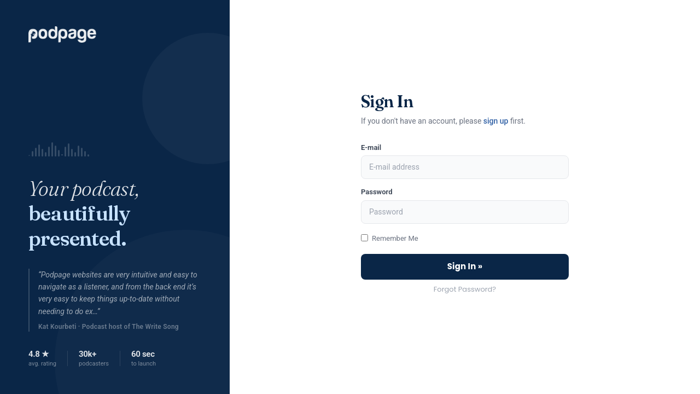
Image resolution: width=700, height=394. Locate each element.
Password (376, 192)
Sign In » (465, 266)
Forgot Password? (465, 289)
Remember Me (395, 238)
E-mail (371, 147)
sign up (496, 121)
